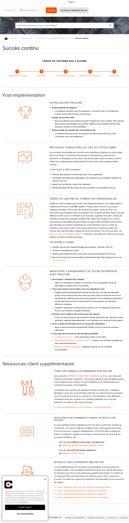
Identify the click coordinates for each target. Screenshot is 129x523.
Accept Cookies (25, 507)
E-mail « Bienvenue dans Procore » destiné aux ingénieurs (81, 494)
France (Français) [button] (29, 10)
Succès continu (114, 76)
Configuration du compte (17, 76)
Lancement (41, 76)
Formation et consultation (65, 76)
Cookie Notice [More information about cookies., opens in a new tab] (24, 502)
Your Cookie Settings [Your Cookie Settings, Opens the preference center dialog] (25, 514)
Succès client (27, 38)
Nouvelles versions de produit (67, 347)
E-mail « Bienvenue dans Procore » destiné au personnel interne (84, 487)
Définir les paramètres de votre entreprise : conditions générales (84, 407)
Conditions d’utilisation (96, 518)
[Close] (45, 479)
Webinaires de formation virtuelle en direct (72, 340)
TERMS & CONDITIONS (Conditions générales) (88, 376)
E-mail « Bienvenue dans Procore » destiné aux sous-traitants (83, 497)
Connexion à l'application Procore (74, 10)
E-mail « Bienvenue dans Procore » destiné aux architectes (82, 490)
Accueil (13, 38)
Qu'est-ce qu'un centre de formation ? (66, 234)
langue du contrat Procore (73, 453)
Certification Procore (64, 337)
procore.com (10, 10)
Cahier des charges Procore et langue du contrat (83, 445)
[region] (25, 498)
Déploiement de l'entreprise (90, 76)
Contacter (51, 10)
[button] (110, 25)
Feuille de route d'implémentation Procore (54, 38)
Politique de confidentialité (75, 518)
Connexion (124, 518)
